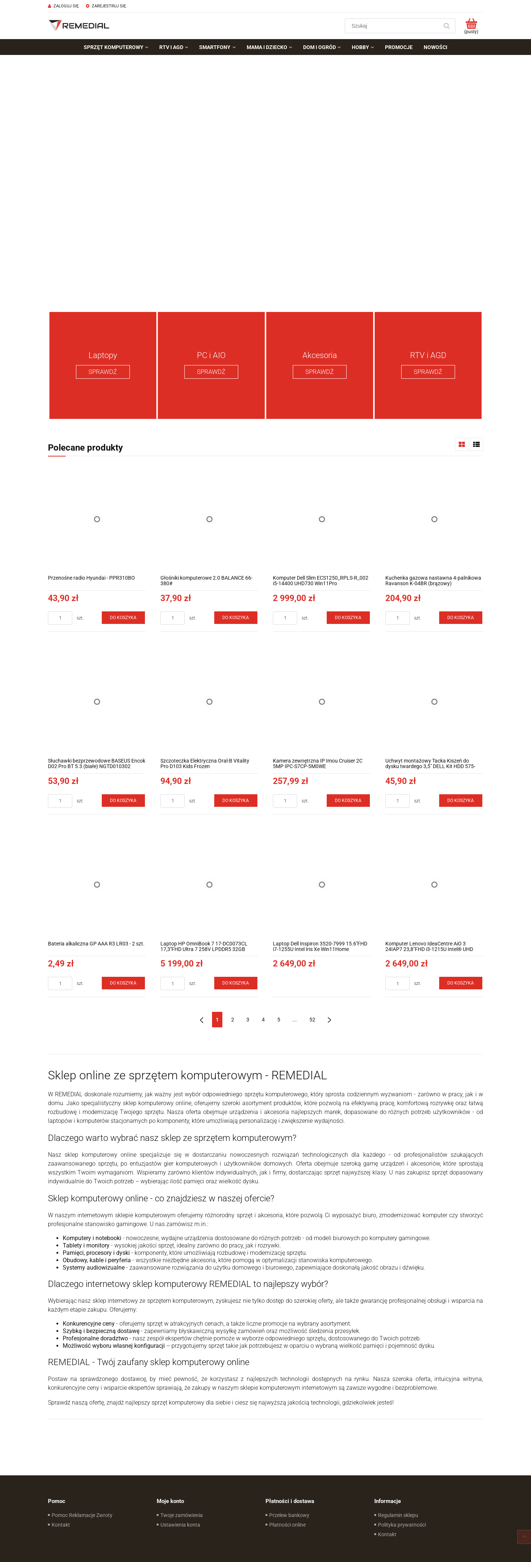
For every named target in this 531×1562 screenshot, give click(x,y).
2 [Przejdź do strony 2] (232, 1020)
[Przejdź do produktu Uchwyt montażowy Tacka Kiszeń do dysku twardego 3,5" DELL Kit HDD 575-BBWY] (434, 702)
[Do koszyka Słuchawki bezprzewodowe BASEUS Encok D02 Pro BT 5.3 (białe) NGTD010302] (123, 800)
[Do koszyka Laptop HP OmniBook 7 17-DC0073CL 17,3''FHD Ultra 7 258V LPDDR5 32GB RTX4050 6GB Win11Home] (236, 983)
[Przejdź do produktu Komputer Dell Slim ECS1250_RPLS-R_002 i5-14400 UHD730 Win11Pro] (322, 519)
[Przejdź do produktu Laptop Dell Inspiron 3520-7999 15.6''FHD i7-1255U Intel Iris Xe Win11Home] (322, 885)
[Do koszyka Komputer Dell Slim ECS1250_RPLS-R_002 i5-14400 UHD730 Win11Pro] (348, 617)
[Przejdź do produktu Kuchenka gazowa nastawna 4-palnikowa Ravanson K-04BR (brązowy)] (434, 519)
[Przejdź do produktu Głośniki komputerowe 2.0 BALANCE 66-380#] (209, 519)
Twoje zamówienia (181, 1515)
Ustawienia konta (180, 1525)
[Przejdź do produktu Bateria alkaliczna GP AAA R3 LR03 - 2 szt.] (97, 885)
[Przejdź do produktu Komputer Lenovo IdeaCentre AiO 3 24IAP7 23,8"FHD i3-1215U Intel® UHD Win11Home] (434, 885)
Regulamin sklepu (398, 1515)
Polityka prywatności (402, 1525)
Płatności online (287, 1525)
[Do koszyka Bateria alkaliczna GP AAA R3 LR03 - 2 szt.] (123, 983)
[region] (265, 180)
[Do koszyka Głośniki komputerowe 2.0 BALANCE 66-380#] (236, 617)
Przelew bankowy (289, 1515)
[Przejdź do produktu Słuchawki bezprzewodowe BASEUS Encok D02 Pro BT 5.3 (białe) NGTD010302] (97, 702)
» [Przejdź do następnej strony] (329, 1019)
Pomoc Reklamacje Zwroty (82, 1515)
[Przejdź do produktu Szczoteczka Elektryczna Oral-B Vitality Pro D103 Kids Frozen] (209, 702)
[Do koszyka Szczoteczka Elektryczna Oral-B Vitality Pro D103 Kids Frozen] (236, 800)
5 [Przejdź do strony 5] (278, 1020)
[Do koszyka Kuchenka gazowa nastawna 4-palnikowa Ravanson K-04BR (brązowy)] (461, 617)
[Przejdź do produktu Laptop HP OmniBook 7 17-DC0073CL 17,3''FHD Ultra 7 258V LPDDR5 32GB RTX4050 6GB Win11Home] (209, 885)
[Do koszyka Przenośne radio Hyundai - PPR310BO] (123, 617)
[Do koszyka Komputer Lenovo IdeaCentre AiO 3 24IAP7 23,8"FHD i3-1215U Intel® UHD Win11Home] (461, 983)
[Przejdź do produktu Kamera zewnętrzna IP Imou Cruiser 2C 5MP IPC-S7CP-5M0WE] (322, 702)
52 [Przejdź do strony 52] (312, 1020)
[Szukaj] (446, 25)
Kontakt (61, 1525)
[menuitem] (116, 47)
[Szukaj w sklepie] (393, 25)
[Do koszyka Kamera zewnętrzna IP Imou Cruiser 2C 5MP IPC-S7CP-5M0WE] (348, 800)
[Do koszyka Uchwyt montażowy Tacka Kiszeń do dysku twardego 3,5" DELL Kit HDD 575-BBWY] (461, 800)
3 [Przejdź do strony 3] (247, 1020)
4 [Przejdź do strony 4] (263, 1020)
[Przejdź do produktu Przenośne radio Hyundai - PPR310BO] (97, 519)
